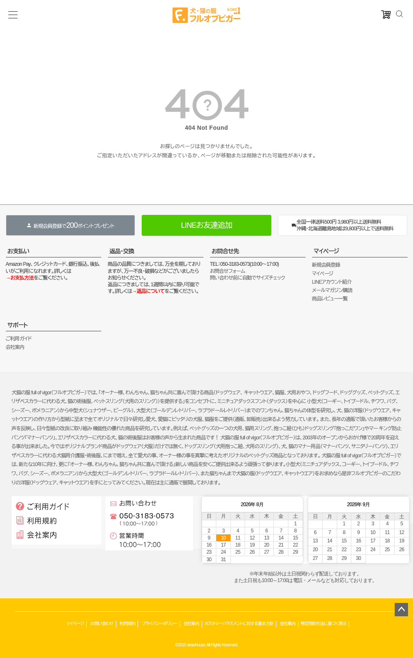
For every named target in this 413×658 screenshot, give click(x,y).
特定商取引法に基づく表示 (324, 623)
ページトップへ (401, 609)
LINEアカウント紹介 (332, 282)
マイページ (326, 251)
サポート (18, 325)
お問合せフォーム (227, 271)
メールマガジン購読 (332, 290)
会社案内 (15, 347)
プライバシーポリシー (159, 623)
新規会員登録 (326, 265)
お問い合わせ (101, 623)
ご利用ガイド (19, 339)
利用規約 (127, 623)
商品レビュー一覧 (330, 299)
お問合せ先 (225, 251)
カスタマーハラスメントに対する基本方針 (239, 623)
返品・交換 (122, 251)
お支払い (19, 251)
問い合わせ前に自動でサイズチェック (247, 278)
